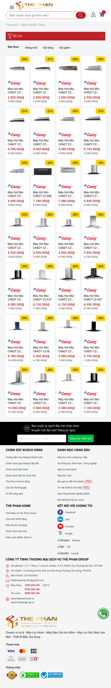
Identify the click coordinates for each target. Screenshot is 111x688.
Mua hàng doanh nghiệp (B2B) (73, 493)
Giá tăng (46, 47)
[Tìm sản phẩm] (46, 15)
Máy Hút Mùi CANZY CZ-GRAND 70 (66, 349)
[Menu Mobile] (12, 7)
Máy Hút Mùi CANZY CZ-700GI (41, 142)
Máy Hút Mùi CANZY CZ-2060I (15, 90)
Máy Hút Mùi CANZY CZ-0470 (66, 297)
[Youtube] (60, 526)
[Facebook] (60, 512)
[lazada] (65, 556)
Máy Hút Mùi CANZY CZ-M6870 (41, 401)
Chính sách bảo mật (16, 531)
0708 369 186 (32, 593)
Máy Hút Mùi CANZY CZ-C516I (92, 90)
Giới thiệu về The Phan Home (21, 513)
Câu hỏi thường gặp (16, 487)
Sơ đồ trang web (14, 493)
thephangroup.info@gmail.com (27, 583)
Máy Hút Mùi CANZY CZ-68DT (66, 194)
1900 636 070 (32, 588)
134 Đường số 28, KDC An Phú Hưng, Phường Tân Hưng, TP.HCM (57, 574)
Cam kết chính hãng (16, 519)
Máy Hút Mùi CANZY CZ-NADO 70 (92, 349)
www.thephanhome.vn (22, 601)
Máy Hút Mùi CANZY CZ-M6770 (92, 401)
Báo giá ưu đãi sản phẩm (74, 481)
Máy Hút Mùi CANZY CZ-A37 (42, 297)
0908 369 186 (32, 596)
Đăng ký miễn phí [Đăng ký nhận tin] (81, 438)
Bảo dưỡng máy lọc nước (70, 500)
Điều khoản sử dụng (16, 525)
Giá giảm (62, 47)
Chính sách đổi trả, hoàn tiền (21, 475)
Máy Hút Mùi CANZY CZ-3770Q (41, 246)
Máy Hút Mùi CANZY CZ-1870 (15, 297)
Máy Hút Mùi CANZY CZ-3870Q (15, 246)
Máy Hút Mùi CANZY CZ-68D (42, 194)
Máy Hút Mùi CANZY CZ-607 (93, 297)
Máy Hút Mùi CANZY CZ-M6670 (66, 401)
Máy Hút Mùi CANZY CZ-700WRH (15, 194)
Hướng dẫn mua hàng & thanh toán (24, 457)
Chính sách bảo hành (17, 469)
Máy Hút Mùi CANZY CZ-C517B (15, 142)
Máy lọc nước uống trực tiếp (72, 457)
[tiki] (63, 549)
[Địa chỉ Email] (41, 438)
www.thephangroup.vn (22, 606)
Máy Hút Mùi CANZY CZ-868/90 (15, 349)
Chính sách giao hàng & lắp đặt (22, 463)
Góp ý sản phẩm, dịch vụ (19, 537)
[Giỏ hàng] (101, 14)
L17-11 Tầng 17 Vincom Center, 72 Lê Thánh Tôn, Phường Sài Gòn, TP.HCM (63, 569)
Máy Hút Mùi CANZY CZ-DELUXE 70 (92, 246)
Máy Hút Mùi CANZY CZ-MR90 (15, 401)
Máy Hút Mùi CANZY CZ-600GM (66, 142)
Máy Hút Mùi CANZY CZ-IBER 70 (43, 349)
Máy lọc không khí (67, 469)
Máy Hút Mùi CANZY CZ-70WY (66, 90)
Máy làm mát (64, 475)
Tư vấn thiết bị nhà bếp (73, 487)
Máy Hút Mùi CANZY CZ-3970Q (66, 246)
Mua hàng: (16, 588)
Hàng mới (29, 47)
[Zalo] (60, 519)
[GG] (60, 533)
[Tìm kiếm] (81, 15)
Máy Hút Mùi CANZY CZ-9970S (92, 194)
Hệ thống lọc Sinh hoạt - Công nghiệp (77, 463)
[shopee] (65, 541)
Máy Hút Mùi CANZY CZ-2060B (41, 90)
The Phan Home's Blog (18, 481)
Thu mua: (16, 596)
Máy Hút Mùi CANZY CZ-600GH (92, 142)
